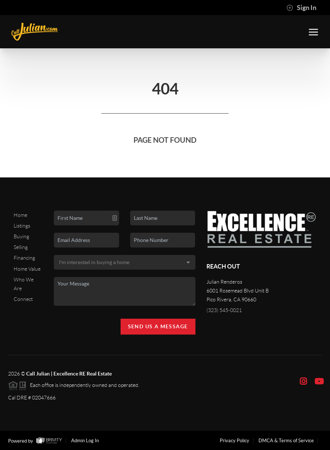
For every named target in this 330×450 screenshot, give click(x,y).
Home (20, 215)
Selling (21, 247)
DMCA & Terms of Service (286, 440)
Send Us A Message (158, 326)
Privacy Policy (234, 440)
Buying (21, 236)
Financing (24, 258)
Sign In (301, 7)
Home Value (27, 269)
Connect (23, 299)
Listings (22, 226)
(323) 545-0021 (224, 310)
